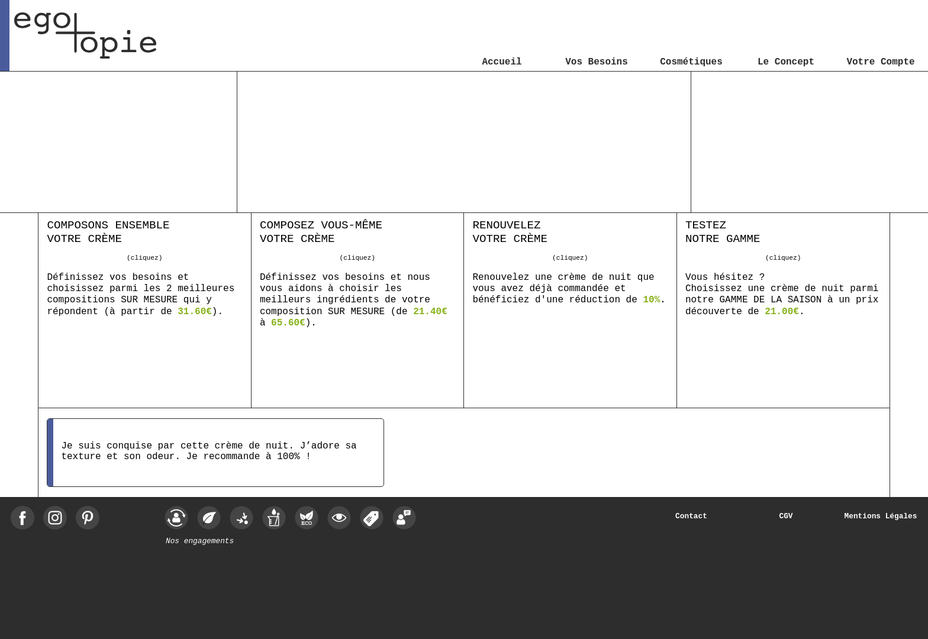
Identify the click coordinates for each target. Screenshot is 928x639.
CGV (785, 516)
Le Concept (786, 62)
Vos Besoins (596, 62)
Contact (691, 516)
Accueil (501, 62)
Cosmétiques (691, 62)
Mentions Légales (881, 516)
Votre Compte (880, 62)
